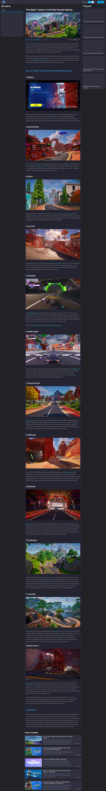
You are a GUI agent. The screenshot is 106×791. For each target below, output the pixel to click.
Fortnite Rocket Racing (39, 68)
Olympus (50, 122)
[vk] (79, 48)
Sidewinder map (32, 321)
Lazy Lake (58, 271)
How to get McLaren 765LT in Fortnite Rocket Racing (46, 333)
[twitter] (76, 48)
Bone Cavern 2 (30, 691)
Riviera (69, 221)
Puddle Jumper (76, 377)
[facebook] (74, 48)
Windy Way (29, 531)
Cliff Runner (67, 480)
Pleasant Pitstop (30, 428)
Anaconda (56, 639)
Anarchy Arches (40, 174)
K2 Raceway (48, 585)
